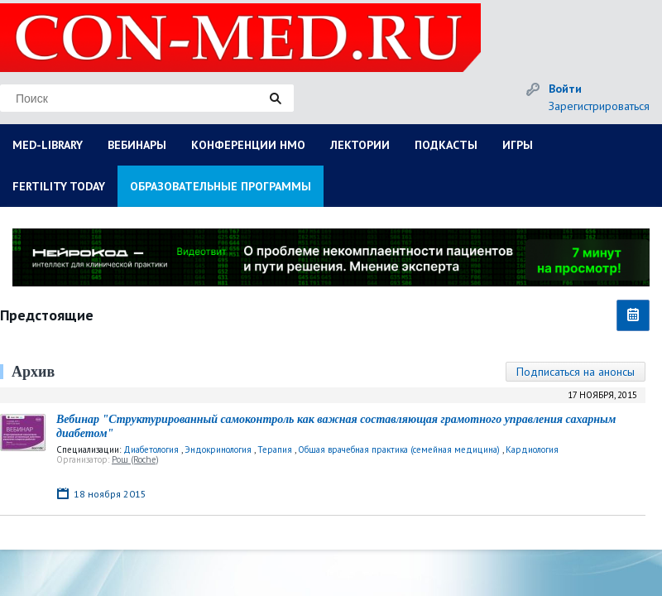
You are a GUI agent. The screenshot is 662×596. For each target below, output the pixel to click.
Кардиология (532, 449)
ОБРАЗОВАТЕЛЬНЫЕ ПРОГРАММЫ (220, 186)
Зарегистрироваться (599, 106)
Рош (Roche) (135, 459)
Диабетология (151, 449)
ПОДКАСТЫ (446, 144)
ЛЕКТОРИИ (360, 144)
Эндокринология (218, 449)
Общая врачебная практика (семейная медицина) (399, 449)
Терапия (274, 449)
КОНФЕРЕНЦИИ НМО (248, 144)
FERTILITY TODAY (58, 186)
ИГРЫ (517, 144)
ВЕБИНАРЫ (137, 144)
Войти (565, 88)
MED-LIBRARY (47, 144)
